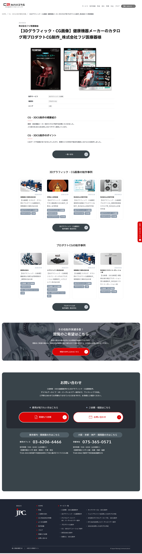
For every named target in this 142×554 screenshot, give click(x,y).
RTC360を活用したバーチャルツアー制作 (102, 523)
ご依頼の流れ (42, 515)
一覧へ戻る (69, 155)
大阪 (50, 107)
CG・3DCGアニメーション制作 (71, 530)
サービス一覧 (64, 507)
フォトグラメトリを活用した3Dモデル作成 (102, 515)
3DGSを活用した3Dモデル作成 (98, 527)
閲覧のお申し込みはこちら (69, 353)
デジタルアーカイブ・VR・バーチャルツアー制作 (70, 520)
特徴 (107, 6)
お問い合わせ (42, 539)
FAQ (112, 6)
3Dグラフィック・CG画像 (57, 97)
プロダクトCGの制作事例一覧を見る (69, 307)
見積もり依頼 (42, 535)
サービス (85, 6)
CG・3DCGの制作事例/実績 (17, 14)
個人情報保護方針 (17, 549)
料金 (98, 6)
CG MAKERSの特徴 (44, 519)
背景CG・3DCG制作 (68, 538)
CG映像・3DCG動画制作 (69, 511)
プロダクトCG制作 (67, 525)
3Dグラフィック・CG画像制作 (71, 515)
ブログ (117, 6)
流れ (103, 6)
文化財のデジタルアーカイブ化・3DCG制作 (102, 519)
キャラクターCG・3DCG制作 (97, 511)
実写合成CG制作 (66, 534)
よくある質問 (42, 523)
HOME (4, 14)
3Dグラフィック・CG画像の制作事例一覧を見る (69, 228)
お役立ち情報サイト (33, 549)
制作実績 (92, 6)
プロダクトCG (53, 102)
